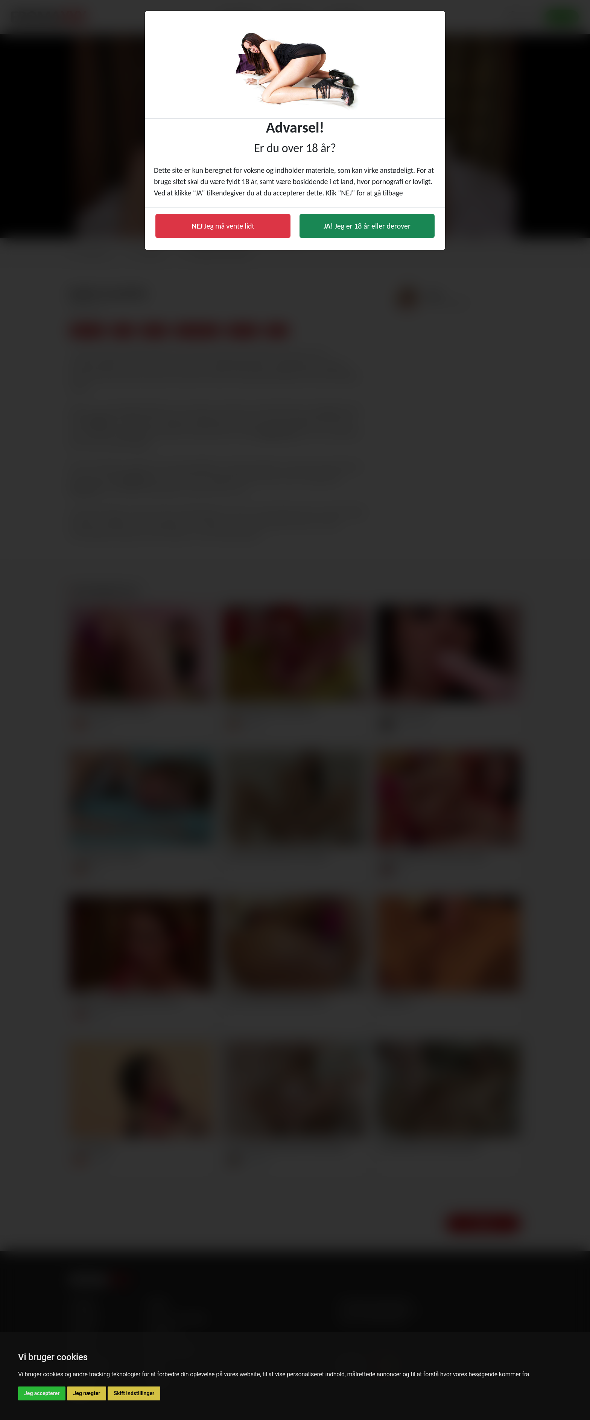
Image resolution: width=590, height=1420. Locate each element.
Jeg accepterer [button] (41, 1393)
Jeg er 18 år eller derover (367, 225)
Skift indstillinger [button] (134, 1393)
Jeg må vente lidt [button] (223, 225)
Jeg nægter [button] (86, 1393)
